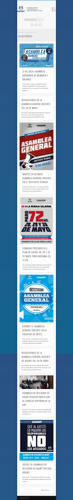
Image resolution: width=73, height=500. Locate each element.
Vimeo (40, 24)
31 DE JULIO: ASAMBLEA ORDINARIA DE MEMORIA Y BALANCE (35, 75)
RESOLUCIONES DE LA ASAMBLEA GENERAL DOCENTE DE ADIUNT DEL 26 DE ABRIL (36, 356)
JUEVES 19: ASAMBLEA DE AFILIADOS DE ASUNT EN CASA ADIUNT (36, 468)
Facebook (32, 24)
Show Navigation (48, 18)
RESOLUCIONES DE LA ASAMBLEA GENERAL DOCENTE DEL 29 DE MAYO (36, 104)
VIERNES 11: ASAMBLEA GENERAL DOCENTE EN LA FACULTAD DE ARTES (34, 330)
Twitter (36, 24)
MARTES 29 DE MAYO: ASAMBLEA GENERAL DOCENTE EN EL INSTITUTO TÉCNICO (36, 178)
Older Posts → (46, 490)
